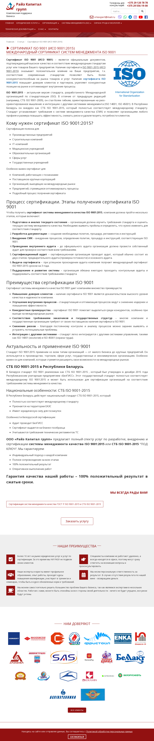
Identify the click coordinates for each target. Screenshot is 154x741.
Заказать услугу (77, 521)
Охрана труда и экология (108, 23)
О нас (42, 29)
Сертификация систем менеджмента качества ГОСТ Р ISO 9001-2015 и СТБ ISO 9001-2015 (55, 504)
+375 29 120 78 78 (138, 2)
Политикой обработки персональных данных (109, 731)
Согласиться (77, 736)
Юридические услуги (28, 23)
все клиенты (77, 710)
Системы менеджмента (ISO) (76, 23)
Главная (9, 23)
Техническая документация (20, 29)
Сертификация (50, 23)
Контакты (53, 29)
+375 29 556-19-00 (137, 5)
